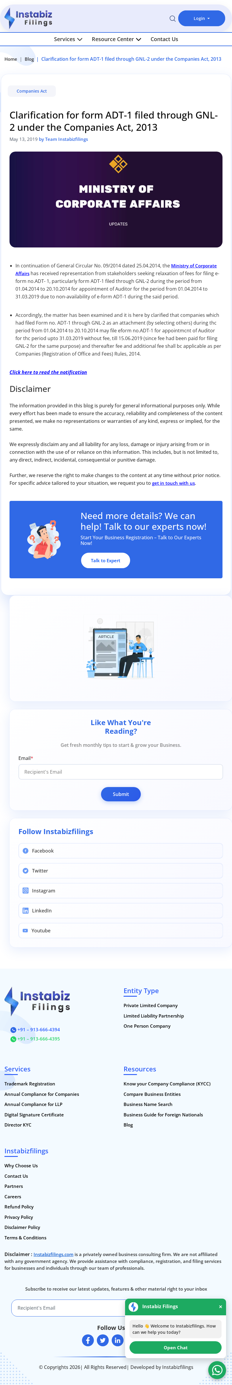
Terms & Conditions (25, 1238)
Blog (29, 59)
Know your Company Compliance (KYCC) (167, 1084)
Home (10, 59)
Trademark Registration (29, 1084)
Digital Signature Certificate (34, 1115)
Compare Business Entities (152, 1094)
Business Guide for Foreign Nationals (163, 1115)
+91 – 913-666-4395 (35, 1039)
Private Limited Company (151, 1005)
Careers (12, 1196)
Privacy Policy (18, 1217)
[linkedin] (118, 1340)
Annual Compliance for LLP (33, 1104)
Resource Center (116, 39)
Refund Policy (19, 1207)
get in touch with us (173, 483)
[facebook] (88, 1340)
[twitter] (103, 1340)
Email (25, 758)
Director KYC (17, 1125)
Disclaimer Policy (22, 1227)
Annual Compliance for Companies (41, 1094)
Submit (121, 794)
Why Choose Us (21, 1166)
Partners (13, 1186)
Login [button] (200, 18)
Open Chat (176, 1347)
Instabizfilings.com (53, 1254)
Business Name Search (148, 1104)
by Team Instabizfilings (63, 139)
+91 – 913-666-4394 (35, 1029)
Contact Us (164, 39)
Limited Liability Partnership (154, 1016)
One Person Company (147, 1026)
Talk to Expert (105, 560)
